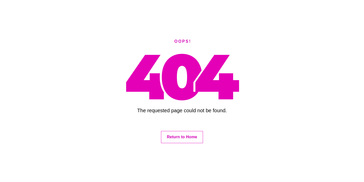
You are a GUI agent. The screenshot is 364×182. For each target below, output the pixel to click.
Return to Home (182, 137)
